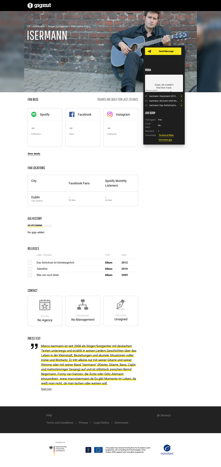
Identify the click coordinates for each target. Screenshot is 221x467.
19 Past (48, 225)
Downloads (121, 422)
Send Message (166, 51)
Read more (46, 389)
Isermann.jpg (165, 139)
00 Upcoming (35, 225)
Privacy (83, 422)
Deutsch (166, 415)
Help (49, 415)
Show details (34, 153)
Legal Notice (101, 422)
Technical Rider (166, 135)
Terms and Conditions (59, 422)
